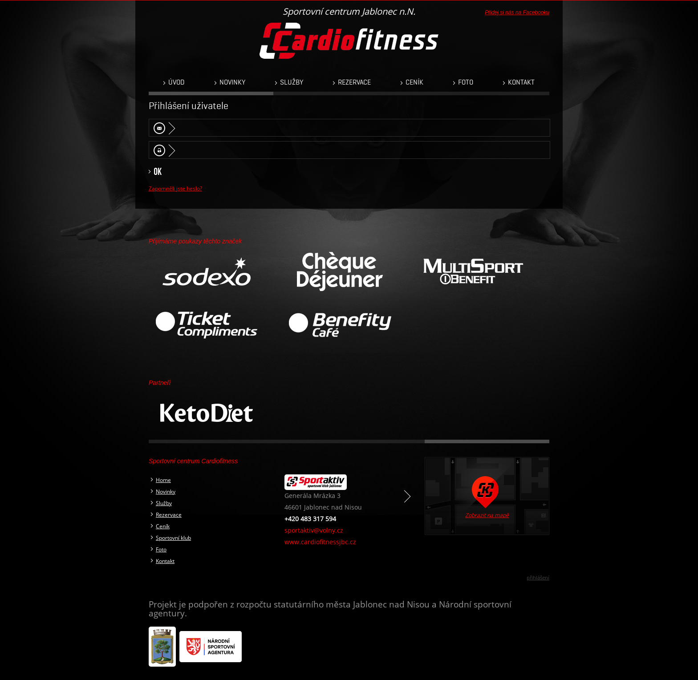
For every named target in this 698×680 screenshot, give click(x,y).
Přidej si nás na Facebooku (517, 12)
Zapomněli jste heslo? (175, 188)
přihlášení (538, 577)
